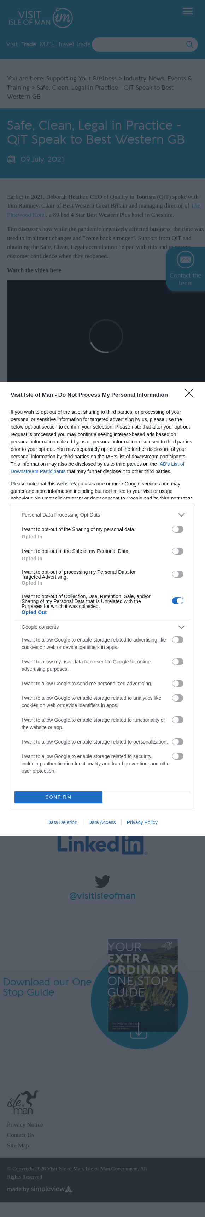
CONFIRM (58, 797)
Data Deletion (62, 822)
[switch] (177, 529)
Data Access (102, 822)
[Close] (191, 395)
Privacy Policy (142, 822)
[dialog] (102, 609)
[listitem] (102, 515)
